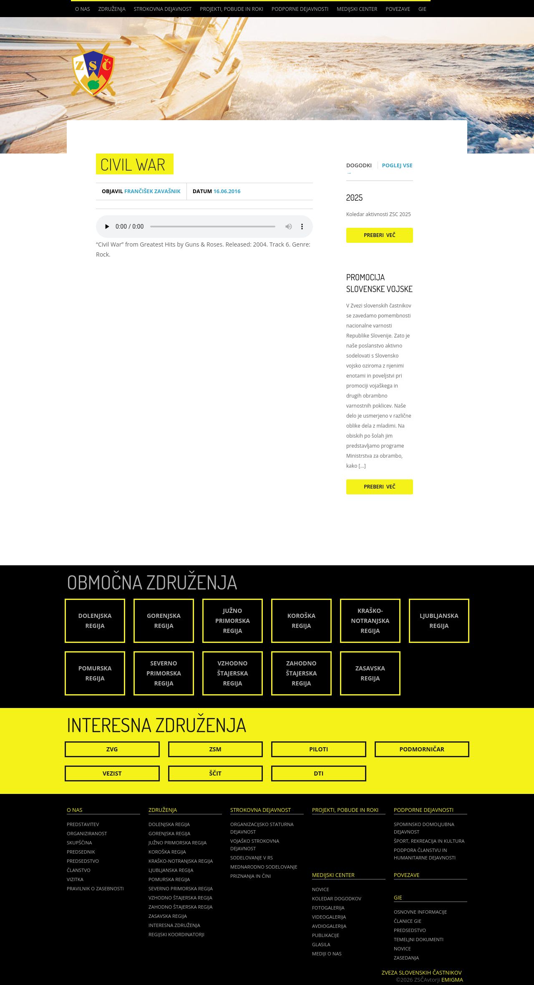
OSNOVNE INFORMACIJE (420, 912)
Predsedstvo (83, 861)
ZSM (215, 749)
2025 (354, 197)
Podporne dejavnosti (300, 9)
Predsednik (81, 852)
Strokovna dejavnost (162, 9)
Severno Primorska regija (181, 888)
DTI (318, 773)
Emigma (452, 979)
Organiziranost (87, 833)
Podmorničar (421, 749)
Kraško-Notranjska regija (181, 861)
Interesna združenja (174, 925)
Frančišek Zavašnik (141, 191)
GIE (422, 9)
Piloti (318, 749)
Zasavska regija (168, 916)
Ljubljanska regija (171, 870)
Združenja (112, 9)
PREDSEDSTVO (410, 930)
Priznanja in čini (250, 876)
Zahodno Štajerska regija (180, 907)
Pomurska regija (169, 879)
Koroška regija (167, 852)
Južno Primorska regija (178, 842)
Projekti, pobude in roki (231, 9)
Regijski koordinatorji (176, 934)
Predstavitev (83, 824)
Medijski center (357, 9)
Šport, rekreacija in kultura (429, 841)
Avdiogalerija (329, 926)
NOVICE (402, 948)
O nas (82, 9)
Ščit (215, 773)
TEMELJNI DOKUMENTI (418, 939)
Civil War (132, 164)
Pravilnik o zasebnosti (95, 888)
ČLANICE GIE (407, 921)
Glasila (321, 944)
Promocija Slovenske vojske (379, 283)
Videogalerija (329, 917)
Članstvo (79, 870)
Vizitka (75, 879)
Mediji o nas (327, 953)
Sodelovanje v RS (251, 857)
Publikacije (325, 935)
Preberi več (379, 235)
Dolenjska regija (169, 824)
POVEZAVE (397, 9)
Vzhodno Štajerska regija (180, 897)
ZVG (112, 749)
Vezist (112, 773)
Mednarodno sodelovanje (263, 867)
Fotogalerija (328, 907)
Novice (320, 889)
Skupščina (79, 842)
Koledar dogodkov (336, 898)
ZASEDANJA (406, 958)
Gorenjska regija (169, 833)
